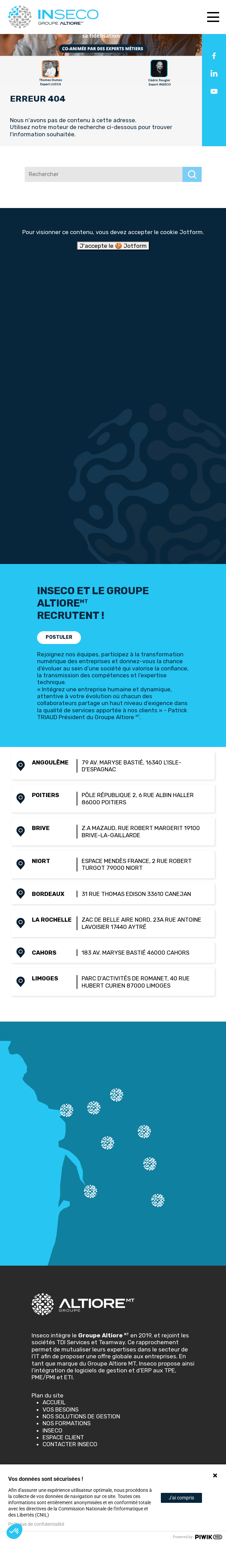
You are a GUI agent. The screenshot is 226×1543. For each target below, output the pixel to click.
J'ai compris (181, 1497)
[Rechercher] (104, 174)
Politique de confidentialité (36, 1524)
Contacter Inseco (70, 1444)
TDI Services (73, 1342)
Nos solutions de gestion (81, 1416)
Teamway (112, 1342)
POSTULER (59, 637)
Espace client (63, 1437)
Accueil (54, 1402)
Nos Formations (67, 1423)
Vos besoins (61, 1409)
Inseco (52, 1430)
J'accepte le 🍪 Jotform (113, 245)
